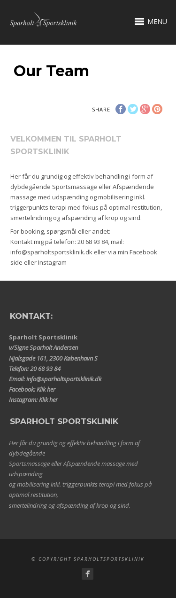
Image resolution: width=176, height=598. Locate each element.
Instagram (52, 262)
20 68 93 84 (92, 241)
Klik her (46, 389)
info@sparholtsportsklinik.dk (51, 252)
